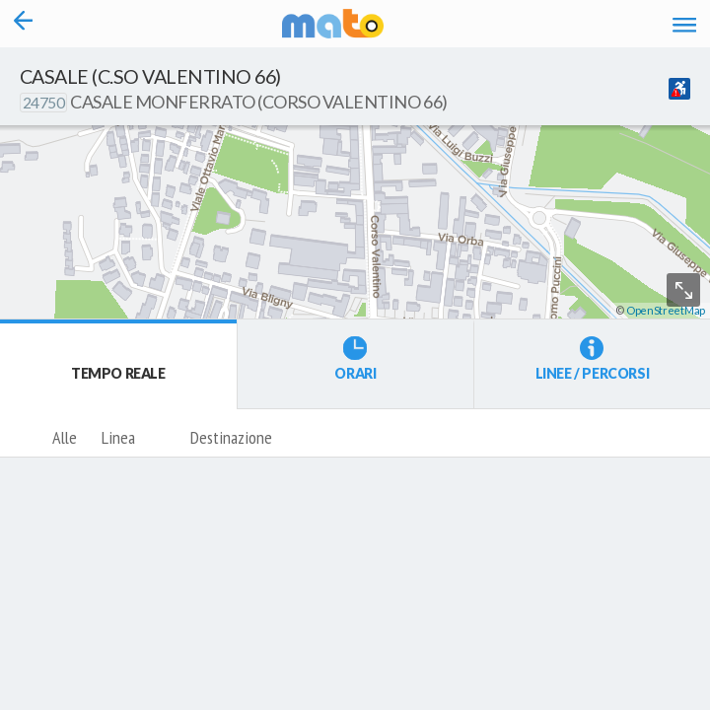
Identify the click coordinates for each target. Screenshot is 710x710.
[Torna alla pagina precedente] (23, 23)
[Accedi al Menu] (685, 23)
